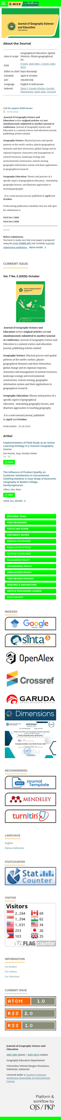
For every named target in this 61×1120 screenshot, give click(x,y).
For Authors (11, 971)
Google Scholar (37, 88)
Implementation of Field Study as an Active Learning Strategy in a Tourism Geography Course (29, 446)
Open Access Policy (19, 572)
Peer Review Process (20, 578)
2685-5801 (34, 63)
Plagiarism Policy (18, 560)
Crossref (51, 91)
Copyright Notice (18, 535)
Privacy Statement (19, 541)
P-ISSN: (24, 63)
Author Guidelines (19, 553)
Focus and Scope (17, 528)
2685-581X (33, 1054)
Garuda (50, 88)
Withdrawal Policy (19, 566)
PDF (10, 462)
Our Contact (15, 597)
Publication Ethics (19, 547)
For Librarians (12, 976)
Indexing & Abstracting (22, 584)
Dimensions (26, 91)
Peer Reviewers (17, 522)
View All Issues (13, 501)
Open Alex (40, 91)
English (9, 843)
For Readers (11, 966)
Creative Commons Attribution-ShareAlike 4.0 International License (28, 1078)
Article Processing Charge (24, 591)
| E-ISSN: (45, 63)
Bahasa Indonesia (14, 848)
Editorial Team (16, 516)
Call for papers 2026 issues (18, 108)
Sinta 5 (24, 88)
